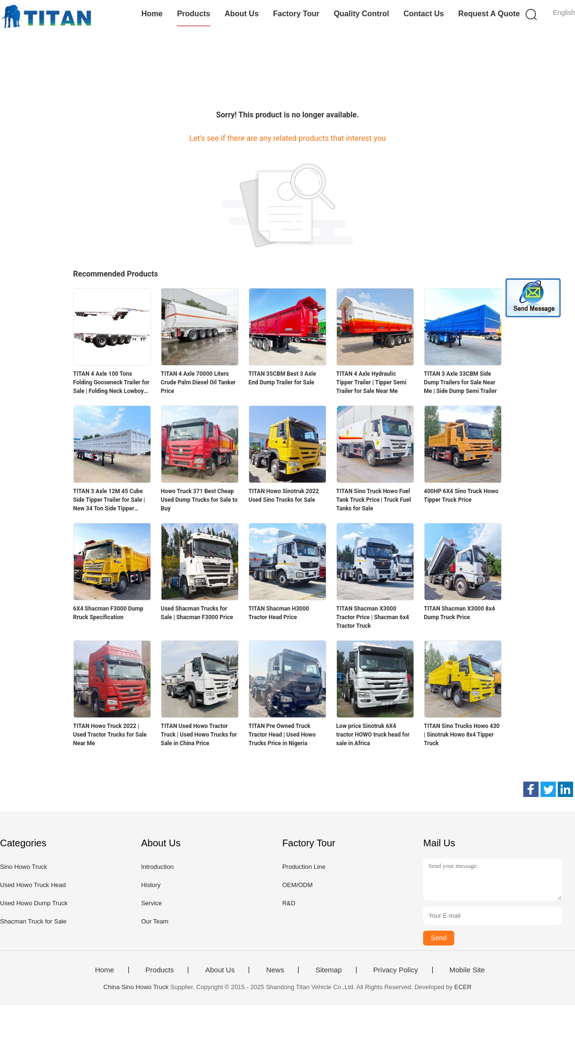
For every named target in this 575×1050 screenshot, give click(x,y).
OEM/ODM (297, 884)
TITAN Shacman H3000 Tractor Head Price (279, 613)
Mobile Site (467, 970)
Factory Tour (296, 14)
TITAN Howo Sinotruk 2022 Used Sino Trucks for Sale (284, 495)
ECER (463, 987)
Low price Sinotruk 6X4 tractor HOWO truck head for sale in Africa (373, 735)
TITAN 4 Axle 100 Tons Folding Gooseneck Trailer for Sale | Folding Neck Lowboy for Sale (111, 382)
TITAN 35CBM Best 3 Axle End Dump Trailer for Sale (282, 378)
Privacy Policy (395, 970)
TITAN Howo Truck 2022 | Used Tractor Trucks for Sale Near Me (110, 735)
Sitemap (328, 970)
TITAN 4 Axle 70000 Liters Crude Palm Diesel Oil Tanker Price (198, 382)
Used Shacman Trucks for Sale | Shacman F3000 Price (197, 613)
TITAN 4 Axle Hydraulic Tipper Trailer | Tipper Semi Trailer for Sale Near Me (371, 382)
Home (151, 14)
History (150, 884)
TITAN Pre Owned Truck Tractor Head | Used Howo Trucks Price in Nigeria (282, 735)
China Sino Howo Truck (136, 987)
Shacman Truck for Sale (33, 921)
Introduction (157, 866)
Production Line (303, 866)
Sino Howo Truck (23, 866)
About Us (242, 14)
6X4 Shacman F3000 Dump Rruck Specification (108, 613)
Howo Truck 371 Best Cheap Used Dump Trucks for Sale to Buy (199, 500)
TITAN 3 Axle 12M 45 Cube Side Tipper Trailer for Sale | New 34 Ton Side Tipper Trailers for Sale (109, 500)
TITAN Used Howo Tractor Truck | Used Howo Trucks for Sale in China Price (199, 735)
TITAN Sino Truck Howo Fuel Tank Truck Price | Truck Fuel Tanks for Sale (373, 500)
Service (151, 903)
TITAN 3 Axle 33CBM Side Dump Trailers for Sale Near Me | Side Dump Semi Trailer (460, 382)
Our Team (154, 921)
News (275, 970)
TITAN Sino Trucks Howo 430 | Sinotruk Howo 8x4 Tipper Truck (462, 735)
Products (193, 14)
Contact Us (423, 14)
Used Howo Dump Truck (34, 903)
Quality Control (361, 14)
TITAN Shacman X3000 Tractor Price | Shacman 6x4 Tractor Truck (372, 617)
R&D (288, 903)
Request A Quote (489, 14)
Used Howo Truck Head (33, 884)
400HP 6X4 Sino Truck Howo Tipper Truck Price (461, 495)
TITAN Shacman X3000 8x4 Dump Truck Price (459, 613)
